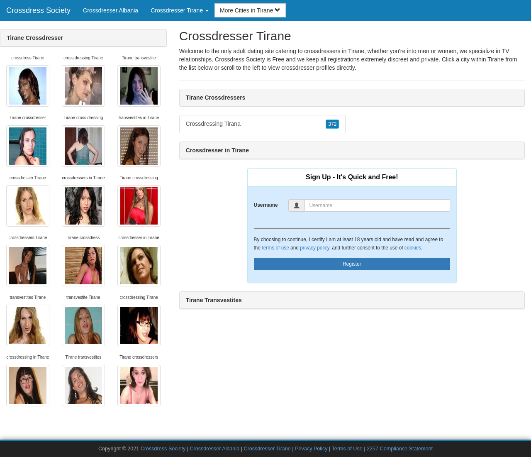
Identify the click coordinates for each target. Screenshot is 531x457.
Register (352, 264)
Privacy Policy (311, 449)
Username (266, 205)
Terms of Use (347, 449)
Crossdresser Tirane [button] (180, 10)
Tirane (495, 59)
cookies (412, 248)
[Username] (377, 205)
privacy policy (314, 248)
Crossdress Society (38, 10)
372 (332, 124)
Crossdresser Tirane (267, 449)
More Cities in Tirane (250, 10)
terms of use (275, 248)
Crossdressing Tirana (262, 124)
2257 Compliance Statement (400, 449)
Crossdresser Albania (110, 10)
